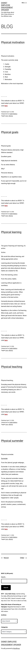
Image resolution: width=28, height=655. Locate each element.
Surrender (4, 458)
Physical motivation (12, 42)
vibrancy (10, 116)
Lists (6, 116)
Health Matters (13, 114)
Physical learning (11, 232)
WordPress (16, 648)
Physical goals (9, 132)
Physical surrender (12, 440)
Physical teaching (11, 366)
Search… (3, 577)
